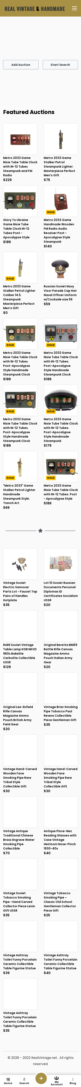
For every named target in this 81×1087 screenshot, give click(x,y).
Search (24, 1081)
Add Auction (20, 65)
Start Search (60, 65)
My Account (57, 1081)
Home (8, 1081)
